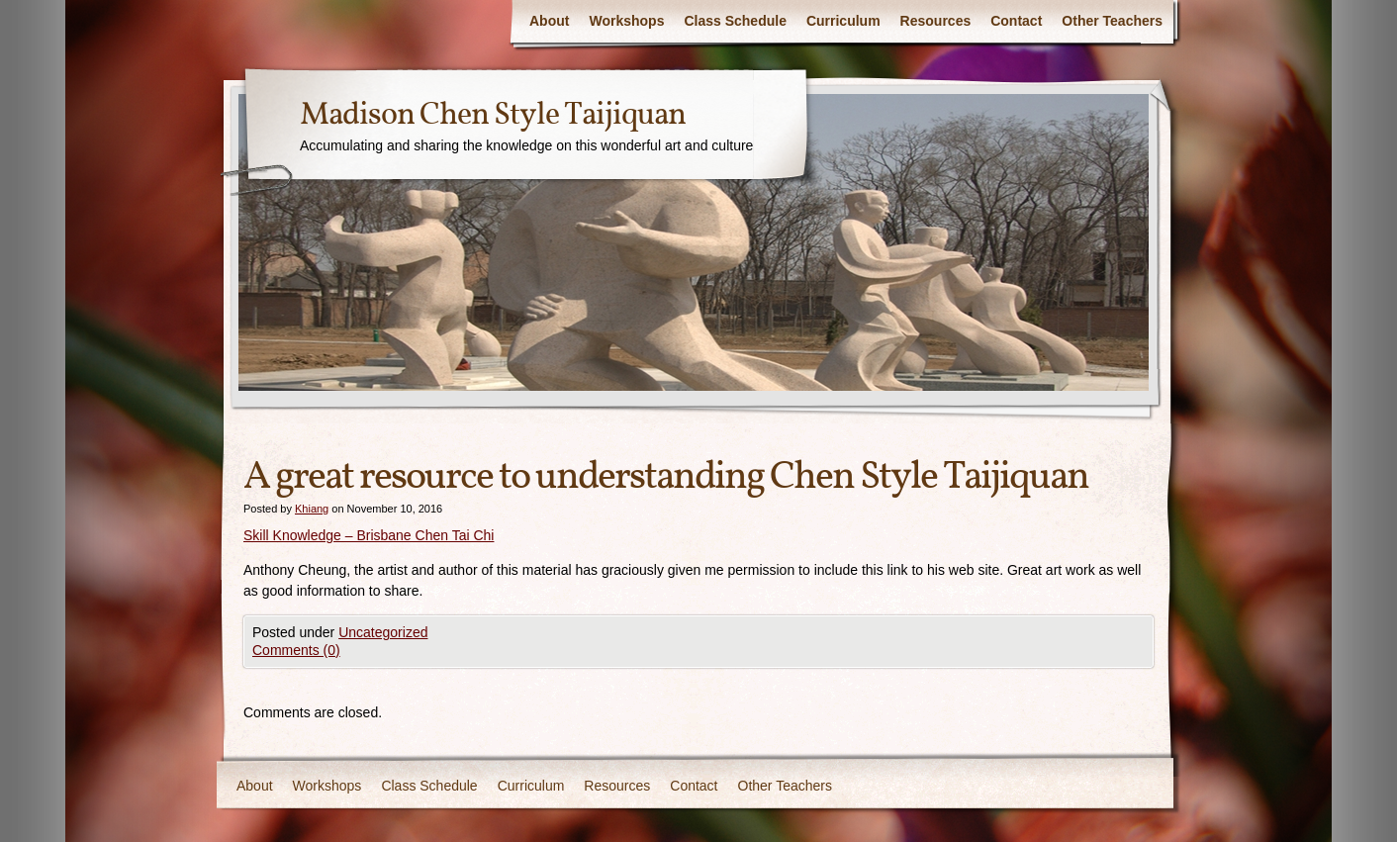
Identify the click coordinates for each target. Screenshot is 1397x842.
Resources (936, 21)
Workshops (626, 21)
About (549, 21)
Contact (1016, 21)
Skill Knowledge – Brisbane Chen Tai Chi (368, 535)
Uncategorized (382, 632)
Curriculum (843, 21)
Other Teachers (1112, 21)
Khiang (311, 509)
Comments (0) (296, 650)
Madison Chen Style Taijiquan (493, 116)
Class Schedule (735, 21)
